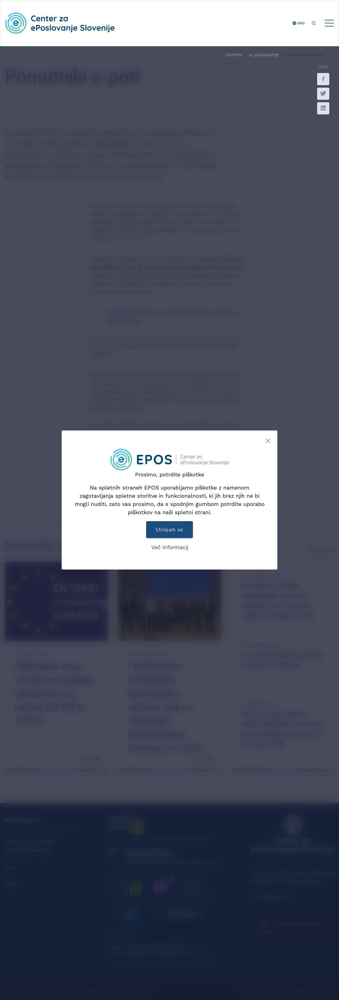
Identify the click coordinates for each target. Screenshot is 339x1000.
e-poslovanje (264, 54)
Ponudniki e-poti (305, 54)
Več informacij (169, 547)
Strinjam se (169, 530)
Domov (234, 54)
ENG (299, 23)
